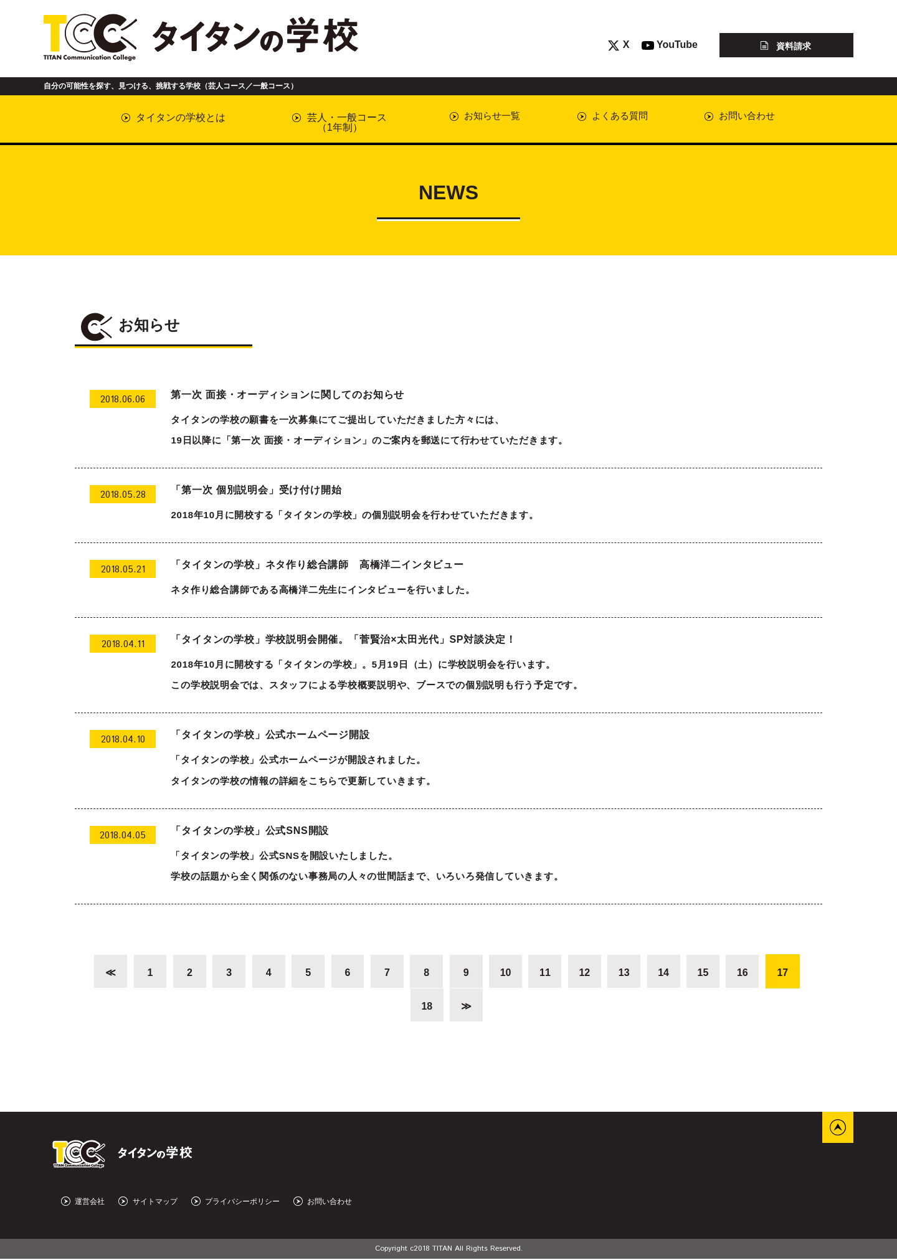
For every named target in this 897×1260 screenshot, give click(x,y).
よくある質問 (606, 117)
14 (667, 972)
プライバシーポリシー (235, 1203)
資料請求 (785, 45)
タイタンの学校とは (173, 117)
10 (507, 972)
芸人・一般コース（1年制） (334, 122)
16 (748, 972)
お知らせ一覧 (477, 117)
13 (628, 972)
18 (426, 1007)
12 (587, 972)
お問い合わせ (735, 117)
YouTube (670, 44)
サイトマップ (147, 1203)
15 (708, 972)
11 (547, 972)
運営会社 (83, 1203)
